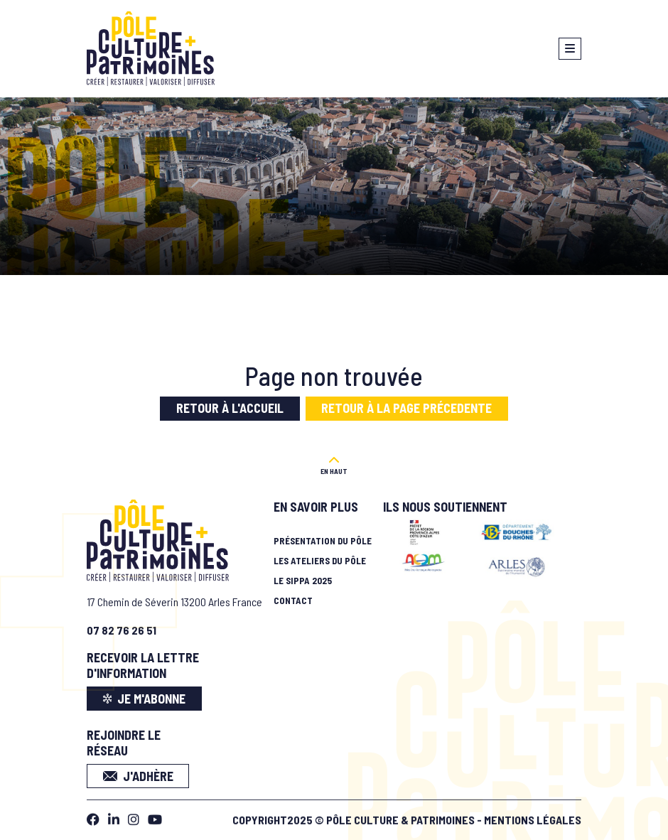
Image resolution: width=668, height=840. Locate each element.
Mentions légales (532, 817)
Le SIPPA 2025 (303, 580)
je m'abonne (144, 698)
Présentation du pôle (323, 540)
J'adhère (138, 776)
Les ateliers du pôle (320, 560)
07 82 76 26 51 (121, 630)
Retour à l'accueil (230, 408)
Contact (293, 600)
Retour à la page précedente (406, 408)
